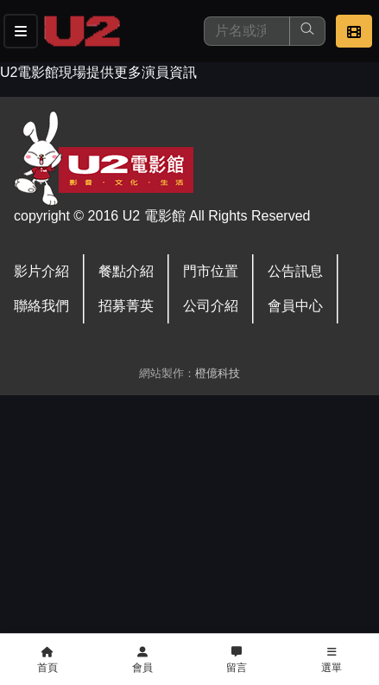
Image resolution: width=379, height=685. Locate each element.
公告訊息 (295, 271)
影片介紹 (41, 271)
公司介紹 (210, 305)
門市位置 (210, 271)
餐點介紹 (126, 271)
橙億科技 (217, 373)
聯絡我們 (41, 305)
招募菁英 (126, 305)
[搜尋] (247, 31)
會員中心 (295, 305)
